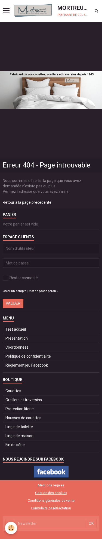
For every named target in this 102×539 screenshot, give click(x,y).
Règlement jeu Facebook (26, 365)
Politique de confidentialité (28, 356)
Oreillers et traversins (23, 400)
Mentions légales (51, 485)
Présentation (16, 338)
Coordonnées (17, 347)
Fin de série (15, 445)
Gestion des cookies (51, 493)
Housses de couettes (23, 418)
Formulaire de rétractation (51, 508)
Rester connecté (20, 278)
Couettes (13, 391)
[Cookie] (11, 528)
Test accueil (15, 329)
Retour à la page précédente (27, 202)
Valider (13, 303)
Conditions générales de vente (51, 500)
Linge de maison (19, 436)
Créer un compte (14, 291)
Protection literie (19, 409)
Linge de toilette (19, 427)
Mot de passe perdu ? (43, 291)
